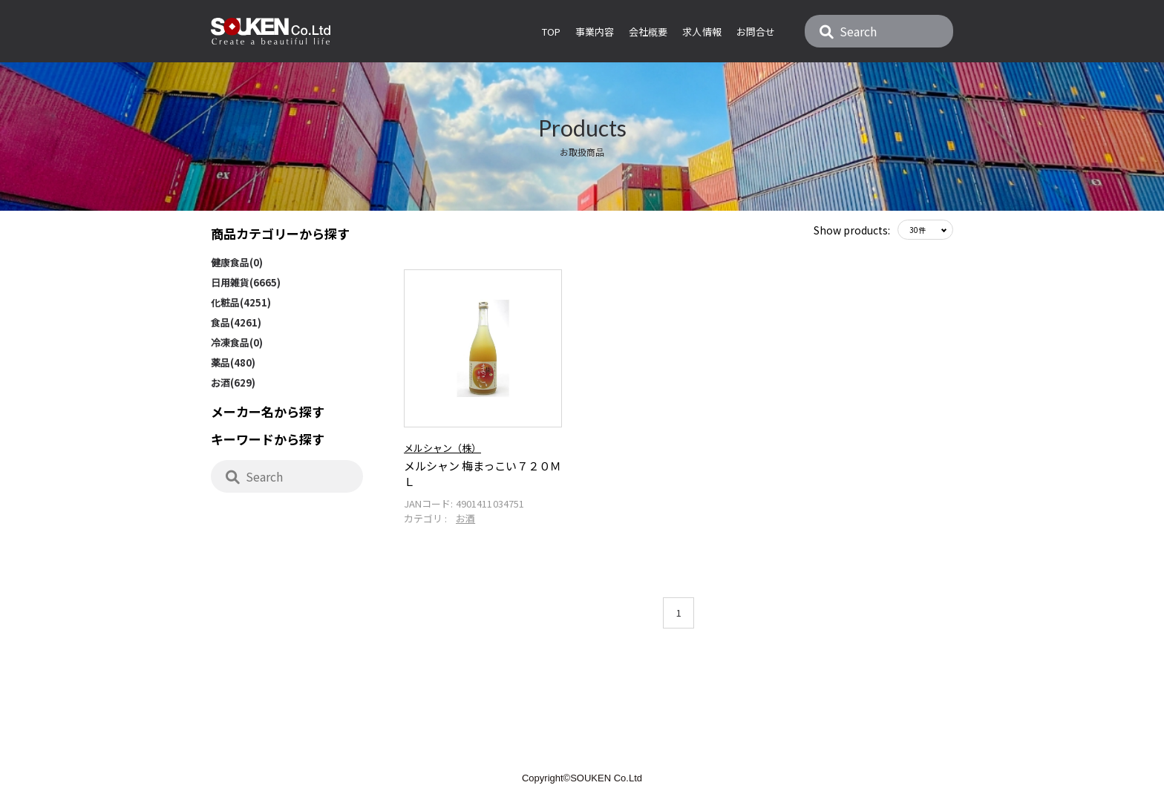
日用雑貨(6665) (246, 282)
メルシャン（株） (442, 445)
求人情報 (701, 31)
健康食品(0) (237, 262)
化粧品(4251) (241, 302)
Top (551, 31)
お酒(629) (233, 382)
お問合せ (755, 31)
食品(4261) (236, 322)
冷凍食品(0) (237, 342)
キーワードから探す (267, 439)
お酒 (465, 515)
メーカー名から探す (267, 411)
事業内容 (594, 31)
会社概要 (648, 31)
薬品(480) (233, 362)
